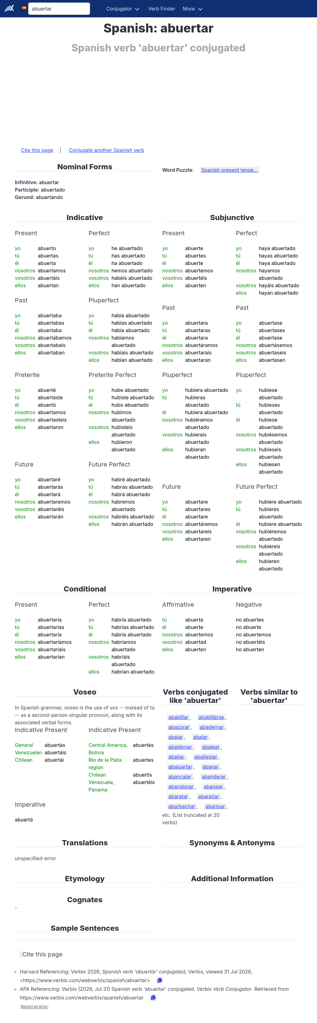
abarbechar (181, 806)
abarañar (208, 796)
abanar (210, 767)
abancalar (180, 777)
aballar (176, 757)
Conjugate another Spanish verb (106, 150)
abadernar (212, 727)
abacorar (178, 727)
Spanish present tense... (229, 170)
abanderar (214, 777)
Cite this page (37, 150)
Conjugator (119, 9)
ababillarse (211, 717)
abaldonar (180, 747)
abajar (175, 737)
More (189, 9)
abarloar (215, 806)
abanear (213, 786)
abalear (210, 747)
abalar (200, 737)
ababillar (178, 717)
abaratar (178, 796)
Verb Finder (161, 9)
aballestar (205, 757)
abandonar (180, 786)
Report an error (34, 1006)
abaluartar (180, 767)
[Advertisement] (158, 97)
